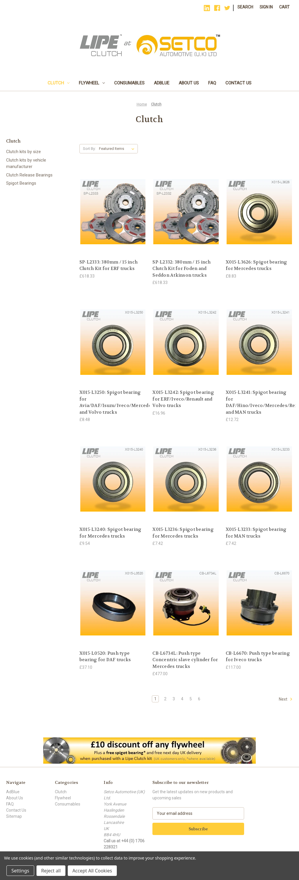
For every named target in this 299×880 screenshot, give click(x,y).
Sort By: (89, 148)
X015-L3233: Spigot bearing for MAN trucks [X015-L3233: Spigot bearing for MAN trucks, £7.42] (256, 532)
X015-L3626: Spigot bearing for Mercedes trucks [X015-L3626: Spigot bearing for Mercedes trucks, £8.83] (256, 265)
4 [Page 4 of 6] (182, 699)
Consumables (129, 83)
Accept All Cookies (92, 870)
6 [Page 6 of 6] (199, 699)
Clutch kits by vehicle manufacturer (26, 163)
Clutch (58, 83)
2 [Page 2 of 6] (165, 699)
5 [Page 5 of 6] (191, 699)
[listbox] (118, 148)
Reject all (51, 870)
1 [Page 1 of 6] (155, 699)
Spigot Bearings (21, 183)
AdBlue (161, 83)
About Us (189, 83)
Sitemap (14, 816)
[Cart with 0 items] (284, 7)
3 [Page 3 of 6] (174, 699)
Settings (20, 870)
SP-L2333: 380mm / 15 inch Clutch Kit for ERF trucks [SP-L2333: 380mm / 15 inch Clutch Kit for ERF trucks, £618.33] (108, 265)
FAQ (212, 83)
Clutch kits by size (23, 151)
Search (245, 7)
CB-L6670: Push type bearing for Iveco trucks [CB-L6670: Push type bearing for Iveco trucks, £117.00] (258, 656)
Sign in (266, 7)
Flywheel (92, 83)
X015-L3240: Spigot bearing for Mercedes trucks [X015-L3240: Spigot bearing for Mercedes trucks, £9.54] (110, 532)
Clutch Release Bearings (29, 175)
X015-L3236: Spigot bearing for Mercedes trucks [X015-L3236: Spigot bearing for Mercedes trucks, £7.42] (183, 532)
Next (286, 699)
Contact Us (238, 83)
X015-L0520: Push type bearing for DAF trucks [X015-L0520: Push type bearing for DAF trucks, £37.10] (105, 656)
